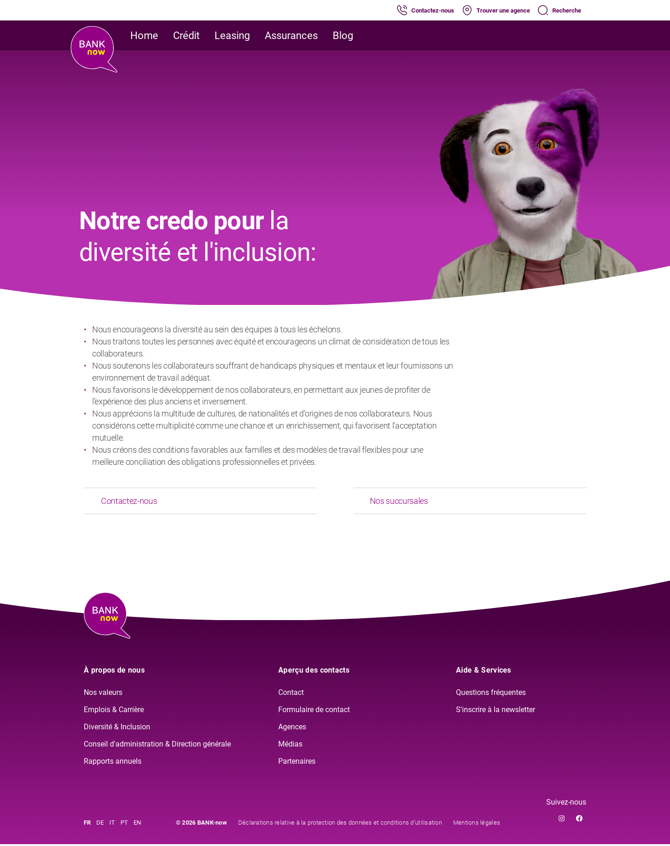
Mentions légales (476, 824)
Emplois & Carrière (114, 711)
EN (137, 824)
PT (124, 824)
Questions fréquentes (491, 694)
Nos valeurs (103, 694)
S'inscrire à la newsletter (495, 711)
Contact (291, 694)
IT (112, 824)
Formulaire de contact (314, 711)
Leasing (232, 35)
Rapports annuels (112, 762)
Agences (292, 728)
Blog (343, 35)
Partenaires (296, 762)
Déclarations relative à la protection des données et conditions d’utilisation (340, 824)
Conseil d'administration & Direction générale (157, 745)
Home (144, 35)
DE (100, 824)
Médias (290, 745)
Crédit (186, 35)
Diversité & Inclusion (117, 728)
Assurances (291, 35)
